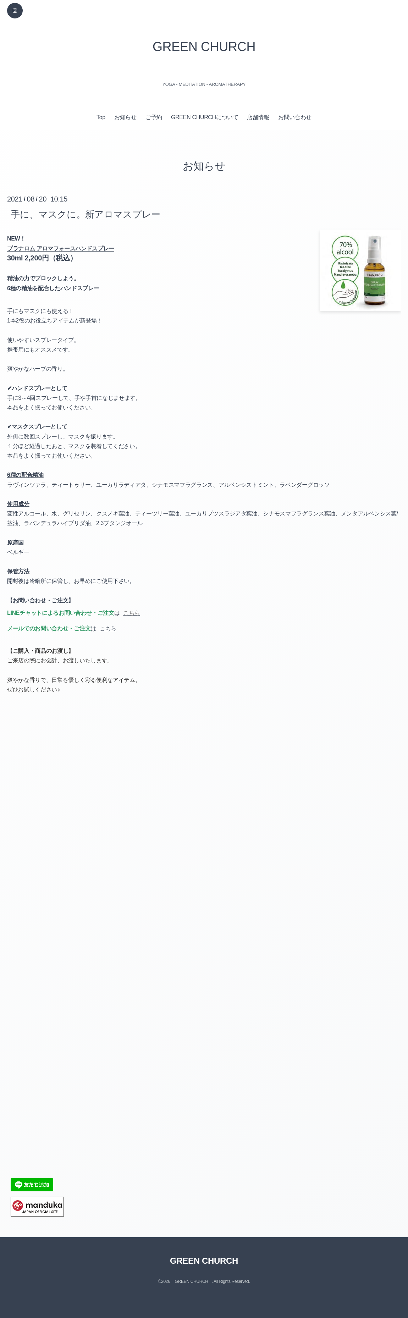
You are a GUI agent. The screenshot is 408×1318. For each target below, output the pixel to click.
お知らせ (125, 117)
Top (101, 117)
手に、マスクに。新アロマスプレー (85, 214)
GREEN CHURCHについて (204, 117)
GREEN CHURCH (204, 46)
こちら (108, 628)
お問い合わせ (294, 117)
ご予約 (153, 117)
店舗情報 (258, 117)
